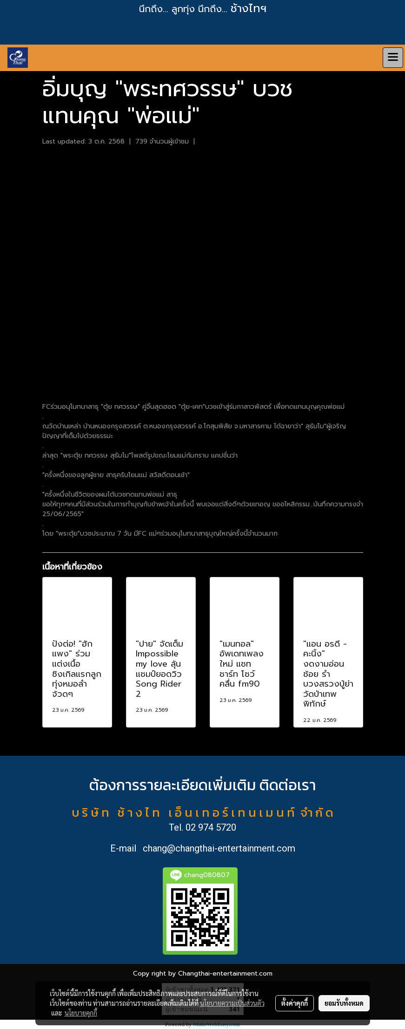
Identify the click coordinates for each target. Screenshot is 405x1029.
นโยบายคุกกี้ (81, 1013)
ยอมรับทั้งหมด (344, 1003)
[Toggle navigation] (393, 57)
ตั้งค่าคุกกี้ (294, 1003)
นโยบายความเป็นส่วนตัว (232, 1003)
